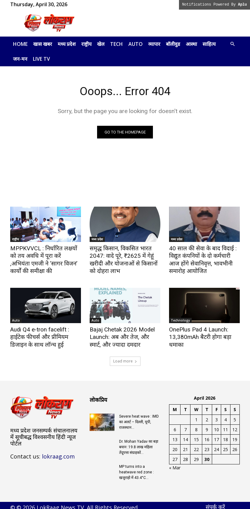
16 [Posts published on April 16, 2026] (206, 435)
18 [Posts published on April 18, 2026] (225, 435)
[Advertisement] (166, 23)
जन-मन (20, 58)
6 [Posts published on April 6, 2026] (175, 425)
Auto (135, 44)
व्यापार (154, 44)
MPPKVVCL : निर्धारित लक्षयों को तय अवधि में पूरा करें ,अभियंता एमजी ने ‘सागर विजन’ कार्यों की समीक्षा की (44, 255)
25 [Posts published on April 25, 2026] (225, 445)
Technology (180, 318)
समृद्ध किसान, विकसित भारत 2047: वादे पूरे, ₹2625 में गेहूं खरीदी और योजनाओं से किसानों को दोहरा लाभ (124, 255)
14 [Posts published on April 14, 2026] (185, 435)
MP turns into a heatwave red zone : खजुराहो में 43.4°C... (136, 468)
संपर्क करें (215, 503)
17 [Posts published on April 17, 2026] (216, 435)
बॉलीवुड (173, 44)
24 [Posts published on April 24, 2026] (216, 445)
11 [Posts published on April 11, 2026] (225, 425)
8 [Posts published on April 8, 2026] (196, 425)
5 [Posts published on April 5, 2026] (235, 416)
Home (20, 44)
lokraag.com (58, 452)
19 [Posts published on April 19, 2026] (234, 435)
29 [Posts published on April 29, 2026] (196, 455)
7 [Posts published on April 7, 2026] (185, 425)
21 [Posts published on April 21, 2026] (185, 445)
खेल (101, 44)
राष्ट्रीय (86, 44)
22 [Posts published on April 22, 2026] (196, 445)
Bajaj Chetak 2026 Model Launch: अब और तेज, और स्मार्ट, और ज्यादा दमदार (122, 334)
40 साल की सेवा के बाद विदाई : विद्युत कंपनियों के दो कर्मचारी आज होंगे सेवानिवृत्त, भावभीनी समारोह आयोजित (204, 259)
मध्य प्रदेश (67, 44)
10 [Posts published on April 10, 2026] (216, 425)
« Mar (175, 464)
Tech (116, 44)
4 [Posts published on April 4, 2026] (225, 416)
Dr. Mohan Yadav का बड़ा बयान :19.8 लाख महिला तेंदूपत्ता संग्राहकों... (138, 443)
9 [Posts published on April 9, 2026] (207, 425)
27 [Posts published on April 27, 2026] (174, 455)
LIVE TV (41, 58)
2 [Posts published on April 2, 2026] (207, 416)
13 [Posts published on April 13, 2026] (174, 435)
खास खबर (42, 44)
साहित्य (209, 44)
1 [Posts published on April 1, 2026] (196, 416)
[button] (232, 44)
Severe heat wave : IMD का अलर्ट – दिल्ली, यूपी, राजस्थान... (139, 418)
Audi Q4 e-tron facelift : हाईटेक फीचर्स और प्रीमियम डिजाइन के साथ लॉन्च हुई (45, 334)
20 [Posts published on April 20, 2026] (174, 445)
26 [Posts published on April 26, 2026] (234, 445)
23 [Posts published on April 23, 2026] (206, 445)
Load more (125, 357)
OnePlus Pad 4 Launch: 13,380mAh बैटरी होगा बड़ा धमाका (204, 330)
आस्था (191, 44)
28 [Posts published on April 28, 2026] (185, 455)
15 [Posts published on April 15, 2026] (196, 435)
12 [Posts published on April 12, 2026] (234, 425)
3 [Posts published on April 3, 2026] (216, 416)
